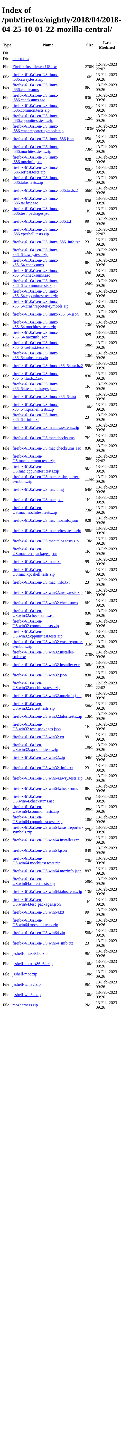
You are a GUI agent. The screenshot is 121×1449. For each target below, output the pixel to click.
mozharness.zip (25, 1005)
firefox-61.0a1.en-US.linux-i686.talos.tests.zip (35, 180)
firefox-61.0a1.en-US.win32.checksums (45, 603)
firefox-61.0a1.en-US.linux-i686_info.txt (46, 242)
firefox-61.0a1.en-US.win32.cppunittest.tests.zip (37, 633)
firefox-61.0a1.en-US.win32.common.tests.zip (35, 623)
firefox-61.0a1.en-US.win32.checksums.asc (33, 613)
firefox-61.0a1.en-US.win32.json (39, 675)
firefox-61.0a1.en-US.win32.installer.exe (46, 665)
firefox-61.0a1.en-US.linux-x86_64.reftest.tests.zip (35, 345)
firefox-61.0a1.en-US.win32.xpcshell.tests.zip (35, 747)
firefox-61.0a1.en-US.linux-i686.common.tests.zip (35, 107)
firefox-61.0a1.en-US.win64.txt (38, 912)
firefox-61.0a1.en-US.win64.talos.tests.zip (47, 891)
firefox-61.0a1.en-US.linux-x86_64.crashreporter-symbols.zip (40, 303)
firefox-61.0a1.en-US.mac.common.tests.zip (33, 458)
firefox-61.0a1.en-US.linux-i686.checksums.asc (35, 97)
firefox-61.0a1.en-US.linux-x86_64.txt (44, 396)
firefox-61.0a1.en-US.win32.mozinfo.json (46, 695)
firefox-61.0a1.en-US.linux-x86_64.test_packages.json (35, 386)
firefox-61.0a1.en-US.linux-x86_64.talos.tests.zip (35, 355)
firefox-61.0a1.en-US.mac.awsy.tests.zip (45, 427)
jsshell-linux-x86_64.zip (32, 964)
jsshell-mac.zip (24, 974)
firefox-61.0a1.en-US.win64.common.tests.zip (35, 809)
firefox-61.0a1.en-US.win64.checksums (45, 788)
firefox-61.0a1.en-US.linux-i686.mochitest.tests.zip (35, 149)
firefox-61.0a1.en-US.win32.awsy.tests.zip (47, 592)
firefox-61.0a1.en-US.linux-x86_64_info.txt (35, 417)
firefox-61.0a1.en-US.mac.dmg (38, 489)
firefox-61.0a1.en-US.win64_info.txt (42, 943)
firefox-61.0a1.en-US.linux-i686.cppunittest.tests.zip (35, 118)
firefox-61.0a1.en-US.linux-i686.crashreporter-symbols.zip (37, 128)
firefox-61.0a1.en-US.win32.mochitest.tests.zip (36, 685)
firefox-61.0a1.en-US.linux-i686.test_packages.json (35, 211)
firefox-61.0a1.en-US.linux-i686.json (42, 139)
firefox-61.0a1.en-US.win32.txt (38, 737)
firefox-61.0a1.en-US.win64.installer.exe (46, 840)
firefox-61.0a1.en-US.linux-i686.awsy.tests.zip (35, 76)
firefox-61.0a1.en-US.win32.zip (38, 757)
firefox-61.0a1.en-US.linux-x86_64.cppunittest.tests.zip (35, 293)
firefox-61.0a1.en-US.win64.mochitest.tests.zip (36, 860)
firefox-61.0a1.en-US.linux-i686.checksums (35, 87)
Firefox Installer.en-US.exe (34, 66)
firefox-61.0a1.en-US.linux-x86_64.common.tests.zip (35, 283)
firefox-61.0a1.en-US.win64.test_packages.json (36, 901)
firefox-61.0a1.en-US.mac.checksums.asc (46, 448)
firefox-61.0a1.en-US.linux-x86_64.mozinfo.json (35, 334)
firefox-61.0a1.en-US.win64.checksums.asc (33, 798)
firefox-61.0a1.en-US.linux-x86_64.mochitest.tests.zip (35, 324)
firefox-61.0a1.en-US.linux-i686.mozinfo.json (35, 159)
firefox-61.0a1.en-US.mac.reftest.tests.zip (46, 530)
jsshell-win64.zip (26, 994)
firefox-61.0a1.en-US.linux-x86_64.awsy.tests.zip (35, 252)
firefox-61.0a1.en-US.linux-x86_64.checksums (35, 262)
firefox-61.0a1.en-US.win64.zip (38, 933)
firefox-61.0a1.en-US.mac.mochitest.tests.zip (34, 510)
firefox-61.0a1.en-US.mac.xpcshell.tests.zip (33, 571)
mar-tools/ (20, 58)
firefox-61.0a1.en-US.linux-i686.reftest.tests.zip (35, 169)
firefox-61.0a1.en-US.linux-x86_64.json (45, 314)
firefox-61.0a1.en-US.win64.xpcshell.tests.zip (35, 922)
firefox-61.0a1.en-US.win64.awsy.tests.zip (47, 778)
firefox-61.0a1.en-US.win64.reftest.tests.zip (33, 881)
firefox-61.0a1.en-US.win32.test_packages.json (36, 726)
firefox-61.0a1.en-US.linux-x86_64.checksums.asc (35, 272)
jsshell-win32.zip (26, 984)
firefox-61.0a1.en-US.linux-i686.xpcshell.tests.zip (35, 231)
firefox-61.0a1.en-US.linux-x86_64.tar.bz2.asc (35, 375)
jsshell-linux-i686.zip (29, 953)
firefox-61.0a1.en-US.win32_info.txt (42, 768)
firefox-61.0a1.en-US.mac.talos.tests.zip (45, 541)
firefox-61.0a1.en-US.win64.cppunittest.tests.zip (37, 819)
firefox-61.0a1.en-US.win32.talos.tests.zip (47, 716)
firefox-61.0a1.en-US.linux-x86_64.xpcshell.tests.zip (35, 406)
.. (13, 53)
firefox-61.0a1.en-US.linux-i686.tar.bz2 (45, 190)
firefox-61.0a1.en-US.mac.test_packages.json (34, 551)
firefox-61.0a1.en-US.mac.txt (36, 561)
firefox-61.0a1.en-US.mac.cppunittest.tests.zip (35, 468)
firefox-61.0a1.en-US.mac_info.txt (40, 582)
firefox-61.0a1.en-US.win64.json (39, 850)
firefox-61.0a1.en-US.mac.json (37, 500)
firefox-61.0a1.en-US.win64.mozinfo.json (46, 871)
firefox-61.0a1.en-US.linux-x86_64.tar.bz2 (47, 365)
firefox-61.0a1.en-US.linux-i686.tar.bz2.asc (35, 200)
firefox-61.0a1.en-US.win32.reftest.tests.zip (33, 705)
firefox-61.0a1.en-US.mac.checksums (43, 438)
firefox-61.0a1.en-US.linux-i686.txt (41, 221)
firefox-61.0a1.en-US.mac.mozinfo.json (45, 520)
